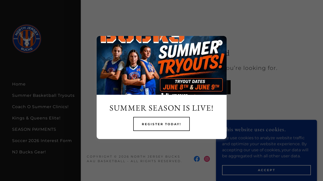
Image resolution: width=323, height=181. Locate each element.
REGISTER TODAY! (161, 124)
